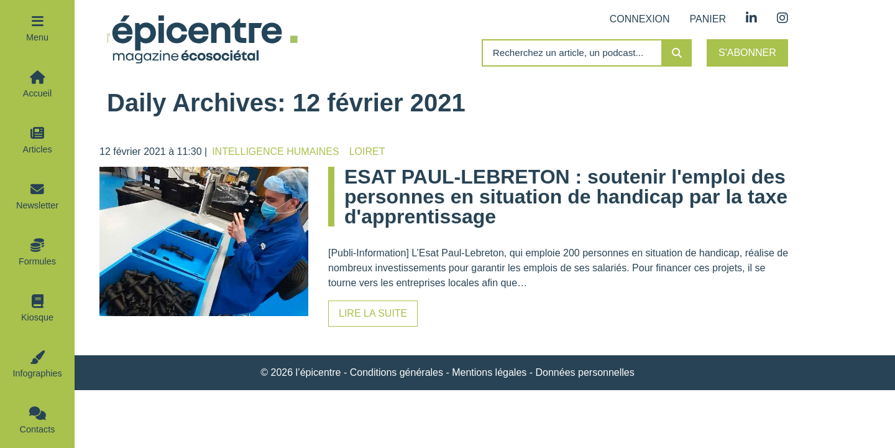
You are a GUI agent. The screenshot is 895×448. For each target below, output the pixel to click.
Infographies (37, 373)
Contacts (37, 429)
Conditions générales (396, 372)
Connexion (640, 19)
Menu (37, 37)
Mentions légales (489, 372)
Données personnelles (585, 372)
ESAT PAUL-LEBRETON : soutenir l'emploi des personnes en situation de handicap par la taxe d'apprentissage (565, 197)
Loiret (367, 151)
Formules (37, 261)
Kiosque (37, 317)
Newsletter (37, 205)
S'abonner (747, 52)
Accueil (37, 93)
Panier (708, 19)
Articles (37, 149)
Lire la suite (373, 313)
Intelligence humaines (275, 151)
